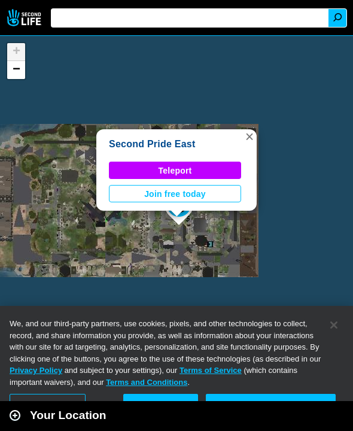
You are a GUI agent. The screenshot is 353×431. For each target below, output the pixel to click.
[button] (249, 136)
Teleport (175, 170)
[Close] (334, 325)
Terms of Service (210, 370)
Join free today (175, 194)
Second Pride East (152, 144)
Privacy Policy (36, 370)
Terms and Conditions (146, 382)
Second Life (25, 17)
